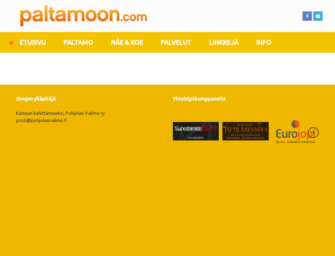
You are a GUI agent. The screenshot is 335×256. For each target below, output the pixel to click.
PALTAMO (78, 42)
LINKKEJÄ (223, 42)
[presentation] (178, 133)
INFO (263, 42)
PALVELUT (176, 42)
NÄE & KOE (127, 42)
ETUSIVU (27, 42)
